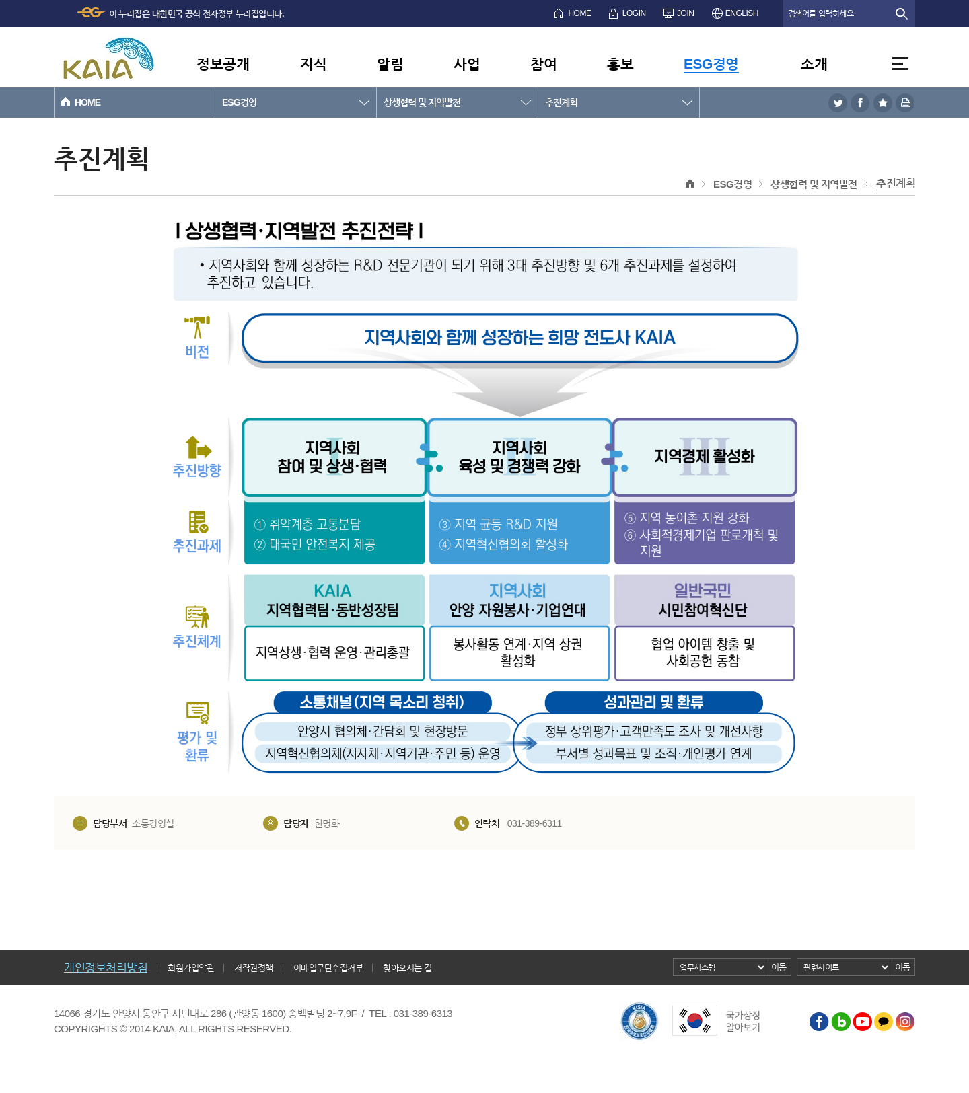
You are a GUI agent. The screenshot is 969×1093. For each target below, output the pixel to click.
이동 (779, 967)
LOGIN (634, 13)
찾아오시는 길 (407, 968)
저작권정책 (253, 968)
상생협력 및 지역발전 (422, 102)
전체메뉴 (900, 63)
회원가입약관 (191, 968)
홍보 (620, 63)
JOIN (685, 13)
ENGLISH (741, 13)
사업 (467, 63)
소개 (814, 63)
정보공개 (222, 63)
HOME (579, 13)
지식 (313, 63)
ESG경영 (711, 63)
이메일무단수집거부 (328, 968)
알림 (390, 63)
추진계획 (561, 102)
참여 (543, 63)
